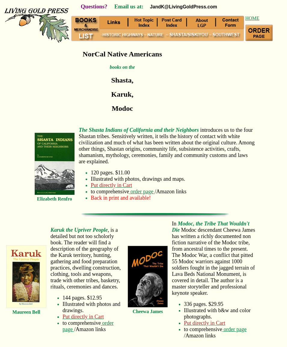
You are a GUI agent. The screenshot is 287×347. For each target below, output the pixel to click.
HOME (252, 18)
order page (141, 192)
